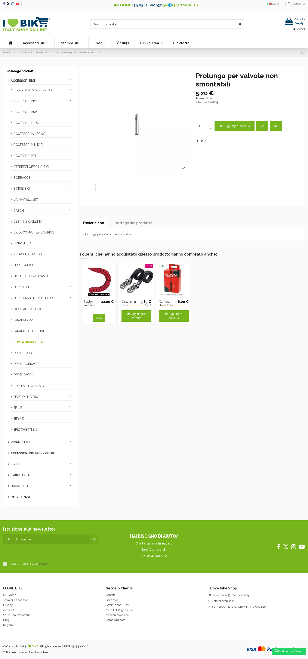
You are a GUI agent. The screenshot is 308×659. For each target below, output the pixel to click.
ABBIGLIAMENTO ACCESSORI (34, 90)
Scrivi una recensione (16, 615)
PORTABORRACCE (26, 364)
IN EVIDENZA (20, 497)
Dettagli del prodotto (133, 223)
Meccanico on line (117, 615)
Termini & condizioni (16, 600)
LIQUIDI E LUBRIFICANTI (30, 276)
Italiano (275, 3)
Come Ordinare (115, 620)
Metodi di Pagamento (119, 610)
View (99, 318)
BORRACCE (21, 177)
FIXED (15, 464)
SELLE (17, 407)
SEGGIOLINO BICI (25, 397)
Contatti (111, 595)
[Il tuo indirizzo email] (46, 539)
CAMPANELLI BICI (25, 199)
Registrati (9, 625)
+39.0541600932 (219, 606)
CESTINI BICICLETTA (27, 221)
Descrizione (93, 223)
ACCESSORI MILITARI (28, 144)
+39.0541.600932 (147, 5)
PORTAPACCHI (23, 374)
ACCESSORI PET (24, 156)
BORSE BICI (21, 188)
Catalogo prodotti (20, 71)
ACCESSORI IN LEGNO (29, 133)
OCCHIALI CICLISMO (28, 309)
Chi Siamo (9, 595)
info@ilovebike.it (223, 600)
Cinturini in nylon (128, 303)
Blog (6, 620)
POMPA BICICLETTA (28, 342)
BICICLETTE (20, 486)
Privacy (8, 605)
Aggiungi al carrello (234, 126)
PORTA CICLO (23, 353)
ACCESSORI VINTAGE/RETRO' (33, 453)
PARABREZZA (23, 320)
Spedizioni (112, 600)
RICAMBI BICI (20, 442)
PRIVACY (44, 563)
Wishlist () (296, 3)
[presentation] (35, 552)
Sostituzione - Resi (117, 605)
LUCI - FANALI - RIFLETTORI (33, 298)
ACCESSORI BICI (23, 80)
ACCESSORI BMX (25, 112)
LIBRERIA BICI (23, 265)
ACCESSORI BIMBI (26, 101)
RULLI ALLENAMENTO (29, 386)
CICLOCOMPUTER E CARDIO (34, 232)
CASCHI (18, 210)
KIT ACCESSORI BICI (27, 254)
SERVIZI (18, 418)
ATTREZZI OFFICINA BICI (31, 166)
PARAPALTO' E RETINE (29, 331)
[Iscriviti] (94, 539)
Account (8, 610)
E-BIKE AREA (20, 475)
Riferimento (203, 102)
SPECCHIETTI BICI (25, 429)
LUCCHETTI (21, 287)
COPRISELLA (22, 243)
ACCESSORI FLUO (26, 123)
